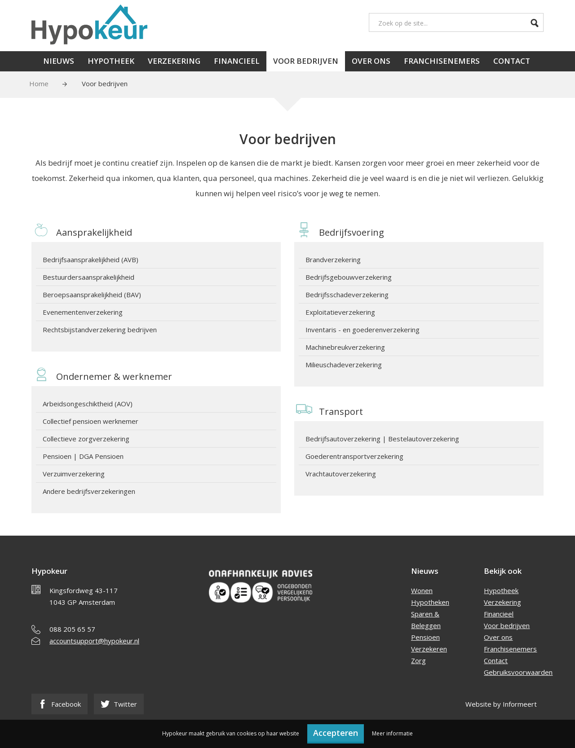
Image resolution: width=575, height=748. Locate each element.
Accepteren (335, 732)
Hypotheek (111, 61)
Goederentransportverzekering (354, 456)
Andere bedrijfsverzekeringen (89, 491)
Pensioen (425, 637)
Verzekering (174, 61)
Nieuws (58, 61)
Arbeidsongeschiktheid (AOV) (88, 403)
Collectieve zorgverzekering (86, 438)
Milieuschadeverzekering (343, 364)
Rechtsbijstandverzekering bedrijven (100, 329)
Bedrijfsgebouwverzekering (348, 277)
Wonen (422, 590)
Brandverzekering (333, 259)
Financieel (237, 61)
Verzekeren (429, 648)
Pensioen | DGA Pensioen (83, 456)
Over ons (371, 61)
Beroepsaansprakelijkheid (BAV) (92, 294)
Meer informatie (392, 733)
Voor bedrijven (305, 61)
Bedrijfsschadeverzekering (347, 294)
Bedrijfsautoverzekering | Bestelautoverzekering (382, 438)
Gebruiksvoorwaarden (518, 672)
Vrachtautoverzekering (340, 473)
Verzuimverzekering (74, 473)
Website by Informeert (501, 704)
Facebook (59, 704)
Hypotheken (430, 602)
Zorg (418, 660)
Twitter (119, 704)
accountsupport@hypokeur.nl (94, 640)
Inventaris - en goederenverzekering (362, 329)
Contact (511, 61)
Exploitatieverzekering (340, 312)
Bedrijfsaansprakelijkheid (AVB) (90, 259)
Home (39, 83)
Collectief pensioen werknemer (90, 421)
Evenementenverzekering (83, 312)
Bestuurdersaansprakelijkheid (88, 277)
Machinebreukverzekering (345, 347)
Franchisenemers (442, 61)
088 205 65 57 (72, 629)
